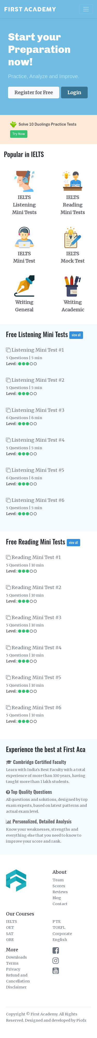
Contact (60, 904)
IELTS (11, 921)
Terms (12, 963)
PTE (57, 921)
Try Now (18, 134)
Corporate (62, 933)
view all (76, 334)
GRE (10, 939)
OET (10, 927)
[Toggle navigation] (86, 9)
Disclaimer (16, 987)
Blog (57, 898)
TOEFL (59, 927)
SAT (9, 933)
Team (58, 880)
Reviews (60, 892)
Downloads (16, 957)
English (60, 939)
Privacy (13, 969)
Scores (59, 886)
